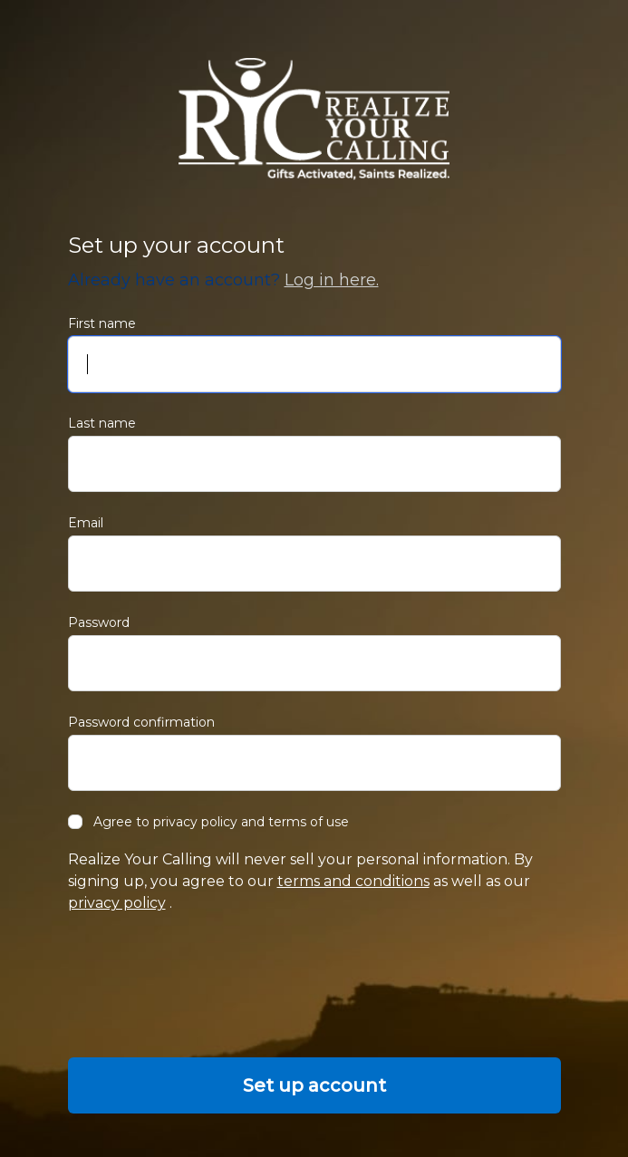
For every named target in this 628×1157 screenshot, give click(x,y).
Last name (102, 423)
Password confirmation (141, 722)
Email (85, 523)
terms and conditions (353, 881)
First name (102, 323)
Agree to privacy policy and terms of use (208, 822)
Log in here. (332, 280)
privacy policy (117, 902)
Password (99, 622)
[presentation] (205, 985)
